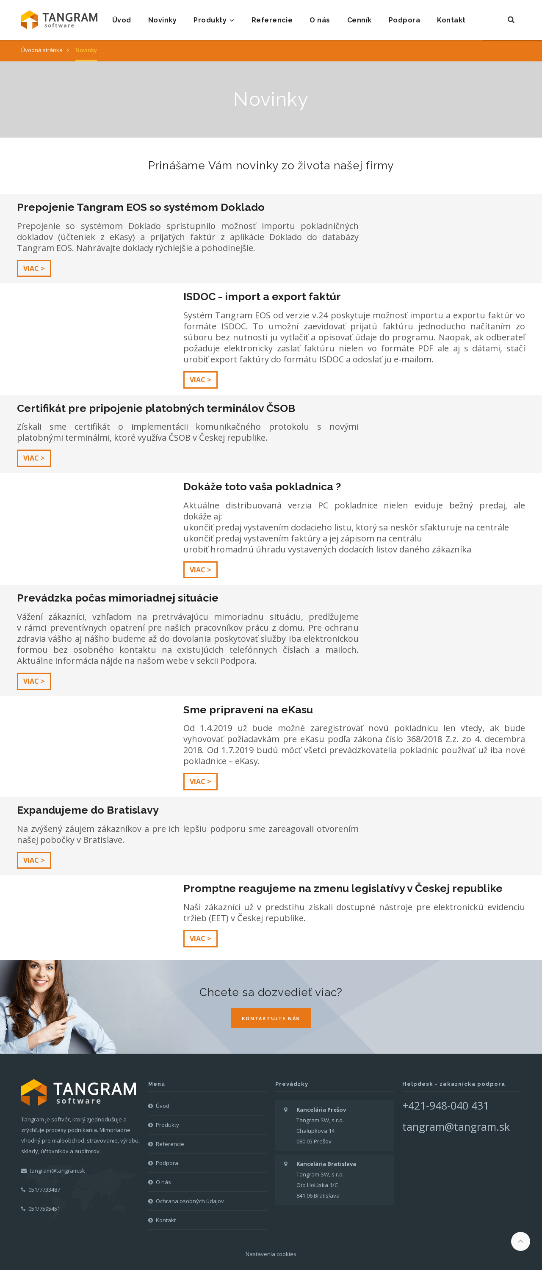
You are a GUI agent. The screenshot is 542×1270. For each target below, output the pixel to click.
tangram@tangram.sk (53, 1170)
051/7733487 (40, 1189)
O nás (320, 20)
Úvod (121, 20)
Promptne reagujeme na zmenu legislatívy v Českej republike (343, 888)
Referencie (272, 20)
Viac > (34, 268)
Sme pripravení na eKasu (248, 709)
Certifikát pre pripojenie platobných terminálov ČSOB (156, 408)
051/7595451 (40, 1208)
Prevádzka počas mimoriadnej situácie (117, 597)
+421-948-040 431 (445, 1105)
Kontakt (451, 20)
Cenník (359, 20)
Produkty (214, 20)
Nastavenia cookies (271, 1254)
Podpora (404, 20)
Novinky (162, 20)
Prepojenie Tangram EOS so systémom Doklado (141, 207)
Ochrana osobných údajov (190, 1201)
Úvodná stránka (42, 50)
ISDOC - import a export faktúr (262, 296)
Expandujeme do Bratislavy (88, 809)
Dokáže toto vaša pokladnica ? (262, 486)
